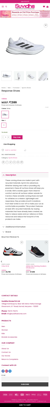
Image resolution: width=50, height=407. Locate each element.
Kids (3, 333)
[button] (3, 6)
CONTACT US (41, 401)
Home (4, 88)
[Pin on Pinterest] (18, 162)
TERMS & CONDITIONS (19, 400)
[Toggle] (3, 175)
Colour (4, 108)
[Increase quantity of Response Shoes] (8, 137)
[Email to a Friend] (14, 162)
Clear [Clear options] (46, 107)
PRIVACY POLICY (30, 401)
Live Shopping (9, 144)
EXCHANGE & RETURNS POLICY (14, 401)
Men (9, 88)
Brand (6, 232)
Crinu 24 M (5, 266)
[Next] (47, 79)
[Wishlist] (44, 6)
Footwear (16, 88)
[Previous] (1, 265)
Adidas (4, 99)
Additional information (14, 227)
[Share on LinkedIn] (21, 162)
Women (5, 330)
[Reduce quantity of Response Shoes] (3, 137)
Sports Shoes (26, 88)
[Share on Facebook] (7, 162)
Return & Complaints (10, 359)
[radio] (5, 114)
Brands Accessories (9, 337)
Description (9, 175)
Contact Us (6, 352)
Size (3, 120)
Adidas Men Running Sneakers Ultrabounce (36, 267)
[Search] (6, 6)
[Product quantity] (5, 137)
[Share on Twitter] (10, 162)
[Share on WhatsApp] (3, 162)
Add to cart (25, 405)
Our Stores (6, 356)
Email (3, 375)
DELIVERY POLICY (32, 400)
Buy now (16, 137)
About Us (5, 348)
